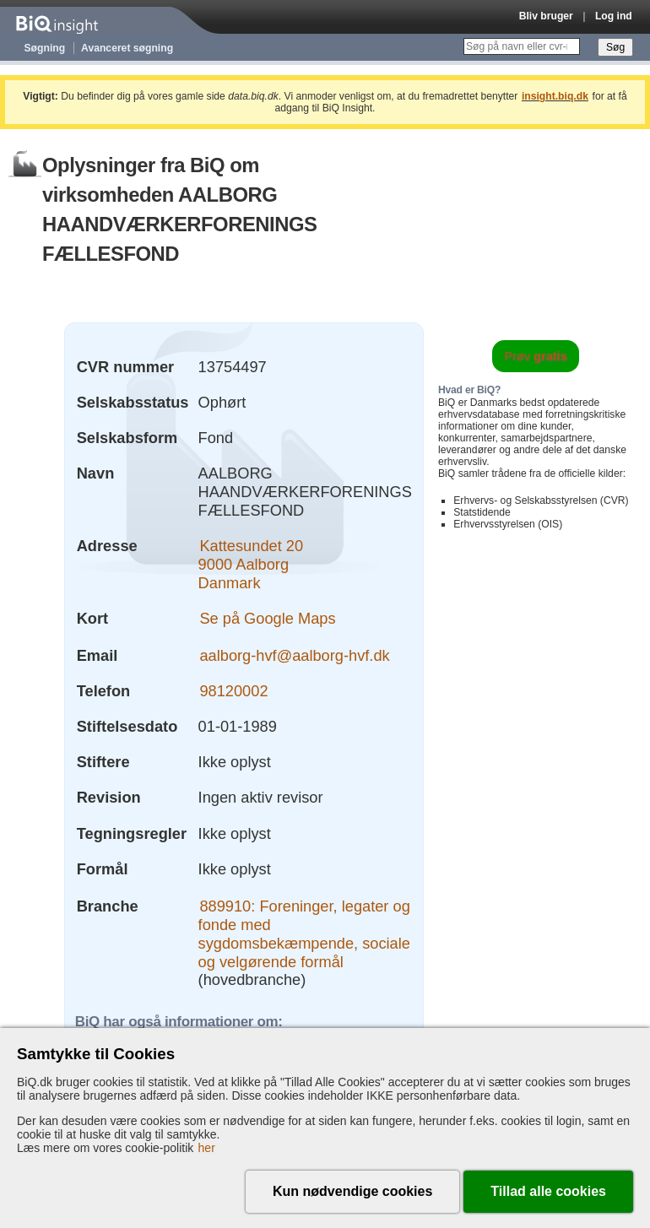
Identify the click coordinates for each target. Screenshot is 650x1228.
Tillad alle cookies (548, 1191)
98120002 (233, 691)
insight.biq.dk (555, 96)
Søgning (45, 48)
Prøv (535, 356)
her (206, 1148)
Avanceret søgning (127, 48)
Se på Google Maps (267, 618)
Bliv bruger (546, 16)
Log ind (613, 16)
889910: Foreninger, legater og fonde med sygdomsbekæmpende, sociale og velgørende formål (304, 934)
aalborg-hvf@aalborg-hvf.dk (294, 655)
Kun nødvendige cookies (352, 1191)
